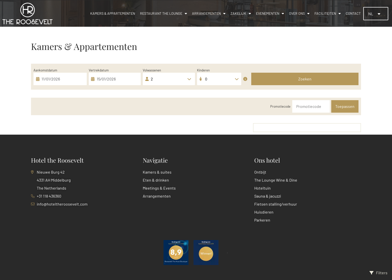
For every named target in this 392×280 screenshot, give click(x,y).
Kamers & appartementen (112, 13)
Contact (353, 13)
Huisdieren (264, 212)
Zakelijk (240, 13)
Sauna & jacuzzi (267, 196)
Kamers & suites (157, 172)
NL (371, 13)
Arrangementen (209, 13)
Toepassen (344, 106)
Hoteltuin (262, 188)
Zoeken (305, 78)
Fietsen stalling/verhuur (275, 204)
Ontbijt (260, 172)
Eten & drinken (156, 180)
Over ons (299, 13)
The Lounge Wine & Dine (275, 180)
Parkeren (262, 220)
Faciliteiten (327, 13)
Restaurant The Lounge (163, 13)
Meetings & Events (159, 188)
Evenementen (270, 13)
